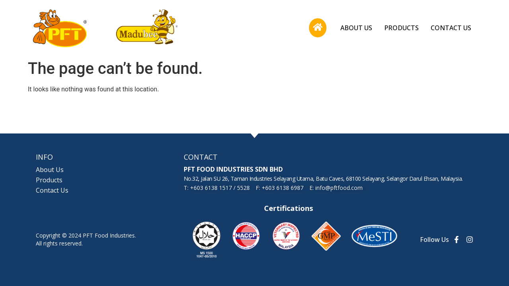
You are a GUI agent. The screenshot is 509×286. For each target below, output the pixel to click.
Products (401, 27)
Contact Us (451, 27)
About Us (356, 27)
